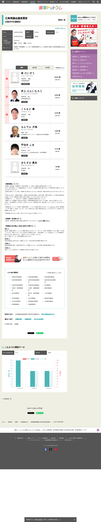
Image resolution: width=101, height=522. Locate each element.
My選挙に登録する (60, 28)
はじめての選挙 (64, 2)
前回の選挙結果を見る (48, 314)
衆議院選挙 (16, 2)
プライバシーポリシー (35, 440)
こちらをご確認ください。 (44, 220)
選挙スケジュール (43, 2)
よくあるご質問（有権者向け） (76, 438)
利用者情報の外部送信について (53, 440)
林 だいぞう (35, 74)
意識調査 (73, 2)
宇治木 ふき (35, 146)
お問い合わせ (67, 440)
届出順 (34, 67)
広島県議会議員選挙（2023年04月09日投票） (41, 421)
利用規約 (61, 438)
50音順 (47, 67)
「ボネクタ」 (52, 207)
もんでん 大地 (35, 128)
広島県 (16, 324)
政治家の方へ (20, 438)
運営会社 (53, 438)
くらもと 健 (35, 110)
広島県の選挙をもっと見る (54, 272)
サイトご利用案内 (42, 438)
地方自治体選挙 (38, 319)
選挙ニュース (31, 438)
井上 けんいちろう (35, 92)
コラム (8, 2)
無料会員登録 (38, 519)
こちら (29, 213)
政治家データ (53, 2)
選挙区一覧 (61, 20)
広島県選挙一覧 (7, 399)
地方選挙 (32, 2)
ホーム (3, 421)
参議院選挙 (25, 2)
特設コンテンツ (84, 2)
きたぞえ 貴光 (35, 163)
